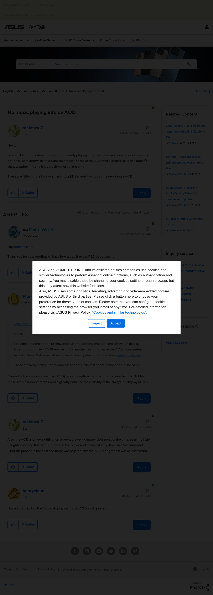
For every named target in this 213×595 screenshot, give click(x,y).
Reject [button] (97, 323)
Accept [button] (115, 323)
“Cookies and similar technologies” (119, 312)
